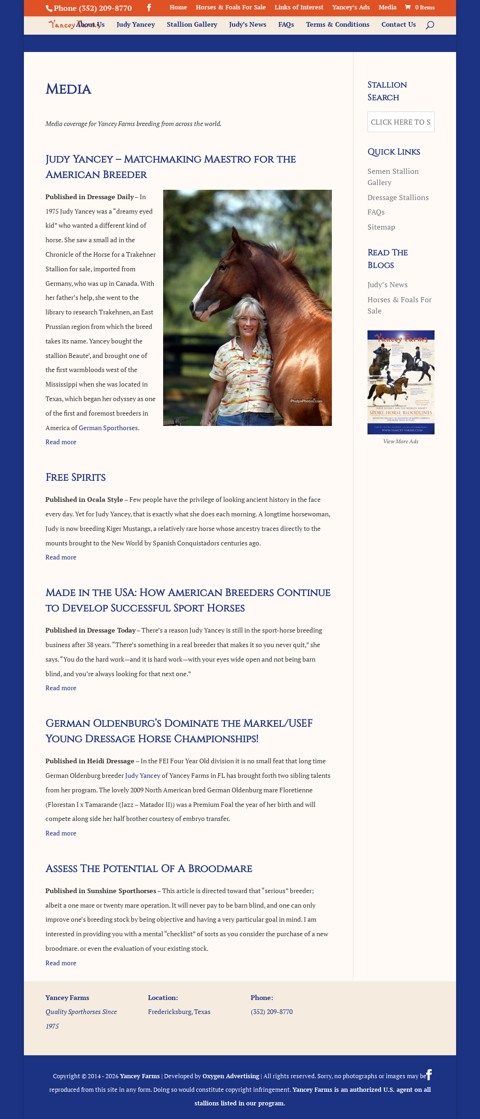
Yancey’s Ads (351, 7)
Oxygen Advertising (230, 1076)
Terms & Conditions (337, 25)
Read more (60, 441)
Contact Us (399, 25)
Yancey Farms (140, 1076)
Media (388, 7)
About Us (90, 25)
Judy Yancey (136, 25)
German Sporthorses (108, 427)
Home (178, 7)
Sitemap (381, 227)
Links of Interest (299, 7)
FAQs (286, 25)
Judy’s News (247, 25)
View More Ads (401, 442)
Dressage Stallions (398, 197)
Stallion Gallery (192, 25)
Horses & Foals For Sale (231, 7)
